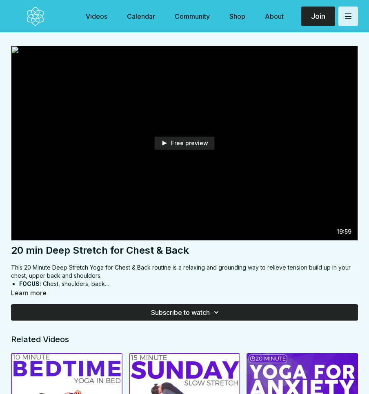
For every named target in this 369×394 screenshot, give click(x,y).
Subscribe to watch (186, 312)
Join (318, 16)
